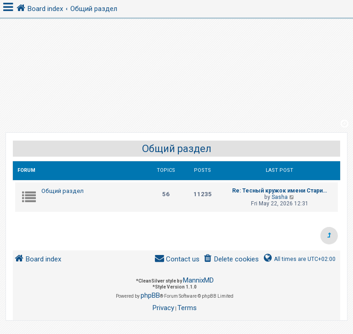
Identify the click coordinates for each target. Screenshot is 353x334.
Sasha (280, 197)
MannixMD (198, 280)
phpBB (150, 295)
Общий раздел (176, 148)
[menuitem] (231, 259)
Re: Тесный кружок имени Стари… (279, 190)
